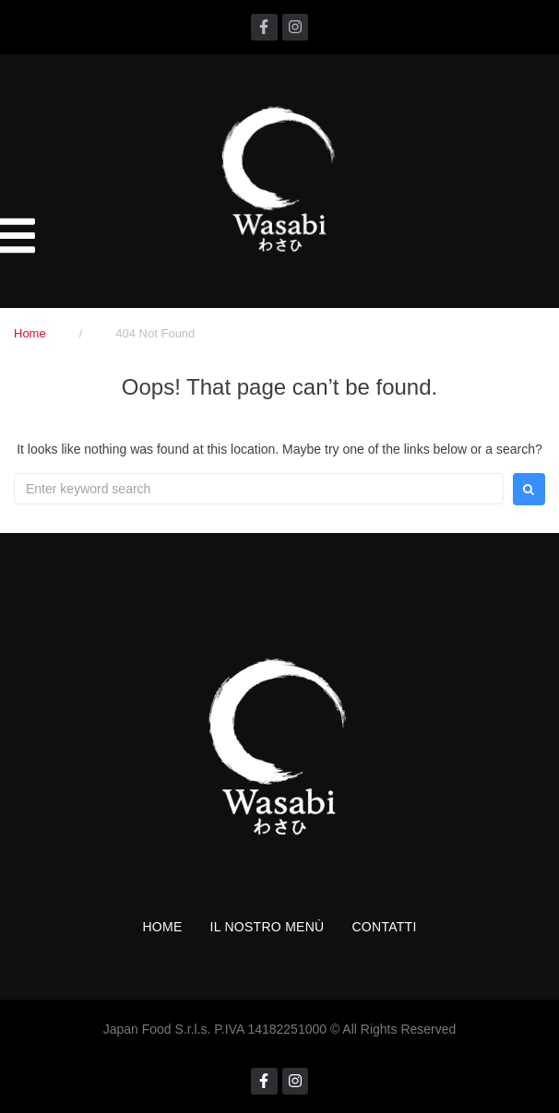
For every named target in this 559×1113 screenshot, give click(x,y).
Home (30, 333)
